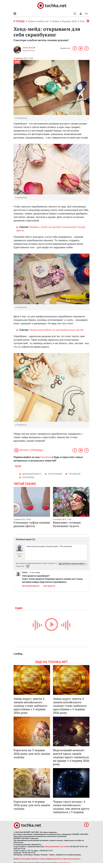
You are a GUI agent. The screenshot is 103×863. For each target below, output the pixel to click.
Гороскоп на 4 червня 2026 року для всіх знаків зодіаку (32, 805)
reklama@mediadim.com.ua (55, 847)
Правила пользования (22, 859)
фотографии (55, 474)
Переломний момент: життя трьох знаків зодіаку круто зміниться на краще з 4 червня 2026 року (71, 757)
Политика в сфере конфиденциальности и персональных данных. (56, 859)
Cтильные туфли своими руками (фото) (32, 524)
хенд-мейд (28, 477)
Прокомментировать (31, 586)
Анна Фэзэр (29, 47)
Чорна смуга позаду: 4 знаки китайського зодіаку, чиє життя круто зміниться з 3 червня (71, 807)
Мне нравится (49, 586)
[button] (81, 13)
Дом (17, 62)
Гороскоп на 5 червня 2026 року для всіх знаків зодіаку (32, 753)
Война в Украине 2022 (65, 21)
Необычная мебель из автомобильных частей (56, 330)
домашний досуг (32, 474)
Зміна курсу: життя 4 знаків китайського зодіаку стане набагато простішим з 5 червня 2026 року (30, 706)
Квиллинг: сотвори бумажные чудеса (67, 524)
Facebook (45, 457)
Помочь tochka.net (38, 21)
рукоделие (74, 474)
